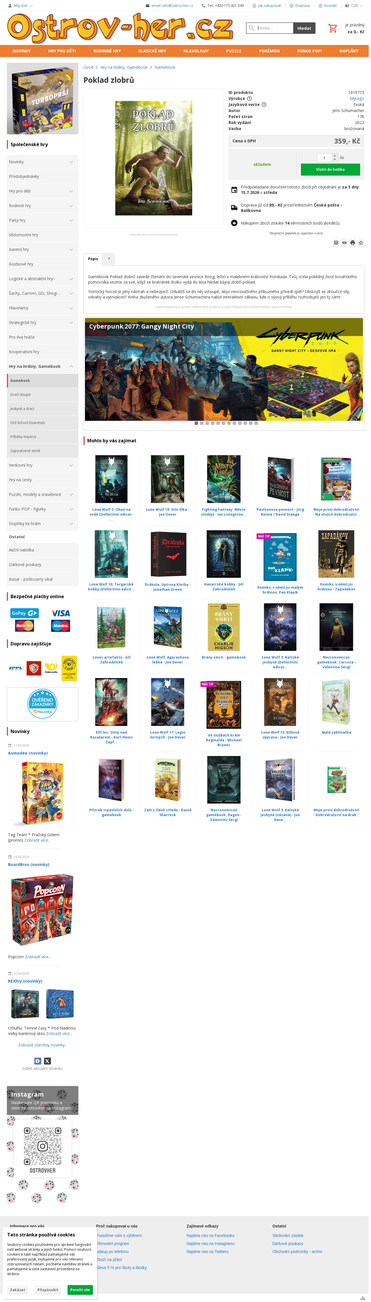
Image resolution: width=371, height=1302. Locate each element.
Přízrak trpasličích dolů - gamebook (111, 812)
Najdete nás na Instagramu (211, 1243)
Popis (93, 258)
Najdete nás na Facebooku (210, 1235)
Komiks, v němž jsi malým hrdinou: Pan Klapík (280, 590)
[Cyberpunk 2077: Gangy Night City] (224, 373)
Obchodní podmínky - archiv (297, 1251)
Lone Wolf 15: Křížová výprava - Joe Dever (280, 735)
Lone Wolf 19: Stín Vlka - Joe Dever (167, 512)
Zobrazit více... (37, 840)
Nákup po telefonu (112, 1251)
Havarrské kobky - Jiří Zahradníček (223, 587)
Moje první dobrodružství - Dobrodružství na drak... (336, 812)
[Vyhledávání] (269, 28)
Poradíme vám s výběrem (119, 1235)
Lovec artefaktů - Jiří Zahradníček (111, 660)
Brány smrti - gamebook (224, 657)
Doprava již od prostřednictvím (291, 207)
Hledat (304, 28)
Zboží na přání (109, 1259)
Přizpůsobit (47, 1289)
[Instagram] (42, 1146)
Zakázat (17, 1289)
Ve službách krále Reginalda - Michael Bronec (224, 740)
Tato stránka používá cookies (41, 1235)
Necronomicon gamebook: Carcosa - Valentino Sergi (336, 662)
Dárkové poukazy (287, 1243)
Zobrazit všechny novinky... (42, 1045)
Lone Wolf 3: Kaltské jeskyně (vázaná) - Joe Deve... (280, 815)
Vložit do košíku (330, 169)
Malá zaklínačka (336, 732)
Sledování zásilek (287, 1235)
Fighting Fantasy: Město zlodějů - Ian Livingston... (224, 512)
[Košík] (345, 28)
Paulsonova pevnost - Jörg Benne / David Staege (280, 512)
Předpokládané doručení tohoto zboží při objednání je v (300, 189)
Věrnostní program (112, 1243)
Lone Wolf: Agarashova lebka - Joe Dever (168, 660)
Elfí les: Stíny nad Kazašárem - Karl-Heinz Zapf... (111, 737)
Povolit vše (80, 1289)
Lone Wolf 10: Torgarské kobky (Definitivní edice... (111, 587)
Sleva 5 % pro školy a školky (121, 1267)
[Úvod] (121, 28)
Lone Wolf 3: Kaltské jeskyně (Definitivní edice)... (280, 662)
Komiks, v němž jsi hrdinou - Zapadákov (336, 587)
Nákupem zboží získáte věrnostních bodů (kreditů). (290, 223)
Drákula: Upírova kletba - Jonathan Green (168, 587)
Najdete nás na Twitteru (208, 1251)
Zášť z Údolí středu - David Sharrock (167, 812)
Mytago (357, 98)
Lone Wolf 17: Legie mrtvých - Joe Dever (168, 735)
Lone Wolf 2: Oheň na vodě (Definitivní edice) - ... (112, 514)
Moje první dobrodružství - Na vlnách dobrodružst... (336, 512)
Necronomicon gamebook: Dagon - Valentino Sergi (224, 815)
